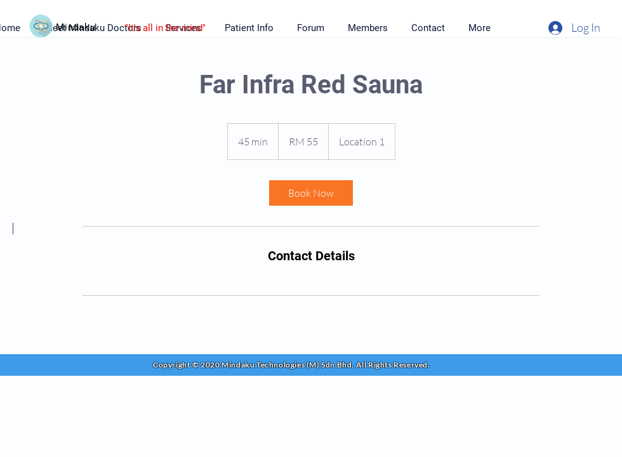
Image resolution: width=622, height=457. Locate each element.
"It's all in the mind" (165, 28)
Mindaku (75, 27)
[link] (311, 193)
